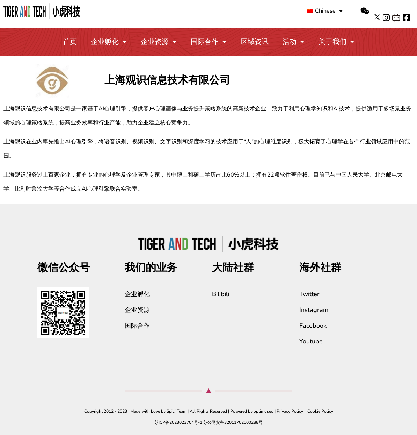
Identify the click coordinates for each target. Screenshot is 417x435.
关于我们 (336, 42)
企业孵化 (109, 42)
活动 (294, 42)
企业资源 (159, 42)
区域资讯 (255, 42)
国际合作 (209, 42)
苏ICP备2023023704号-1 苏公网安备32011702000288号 (208, 422)
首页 (70, 42)
